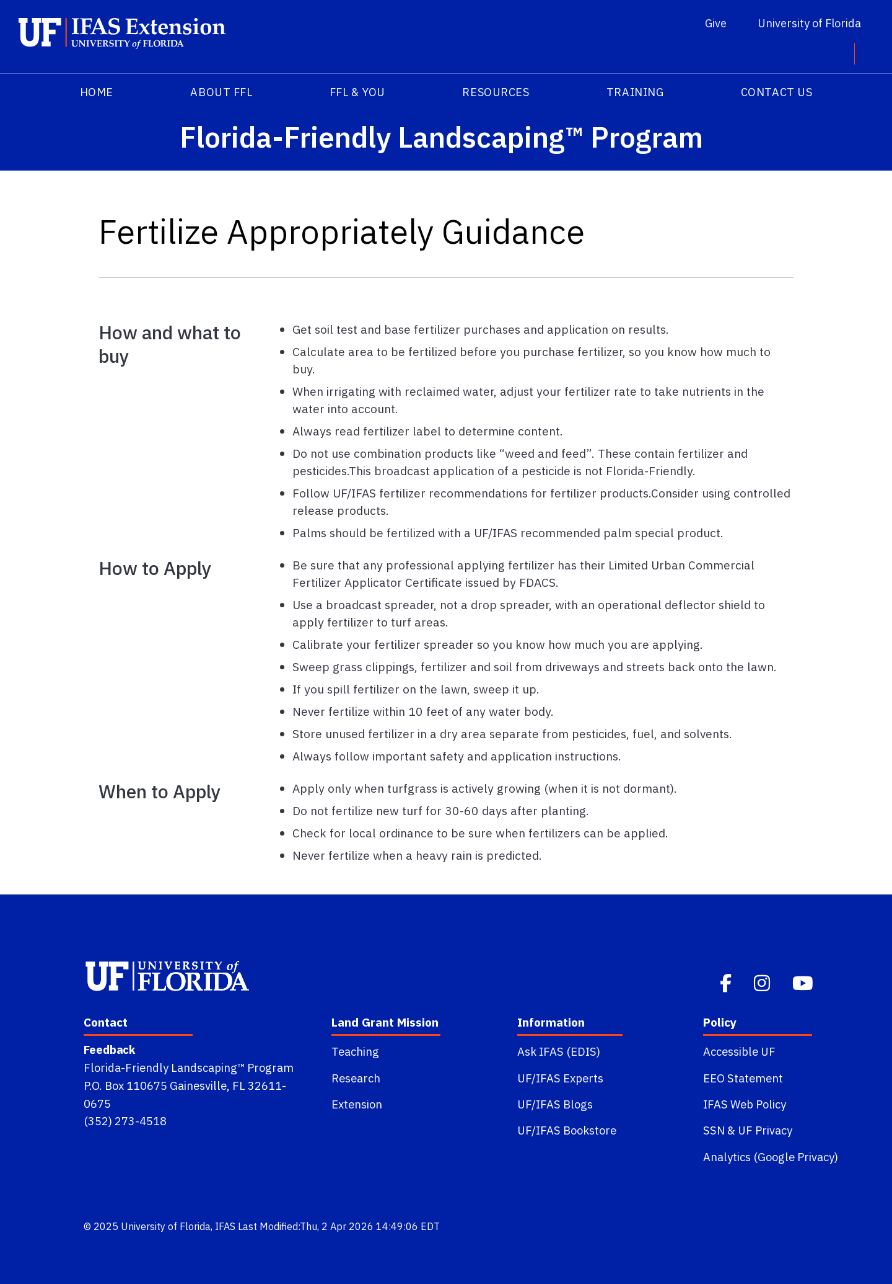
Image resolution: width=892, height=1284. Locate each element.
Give (716, 23)
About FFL (221, 92)
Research (355, 1078)
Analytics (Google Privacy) (770, 1156)
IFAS (225, 1226)
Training (634, 92)
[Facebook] (727, 981)
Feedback (109, 1049)
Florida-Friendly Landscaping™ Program (189, 1067)
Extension (356, 1104)
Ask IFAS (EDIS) (558, 1051)
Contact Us (776, 92)
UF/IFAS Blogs (555, 1104)
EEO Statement (743, 1078)
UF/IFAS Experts (560, 1078)
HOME (96, 92)
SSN (714, 1130)
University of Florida (809, 23)
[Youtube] (804, 981)
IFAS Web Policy (744, 1104)
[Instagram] (763, 981)
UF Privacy (765, 1130)
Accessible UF (739, 1051)
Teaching (355, 1051)
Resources (495, 92)
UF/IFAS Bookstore (566, 1130)
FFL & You (357, 92)
